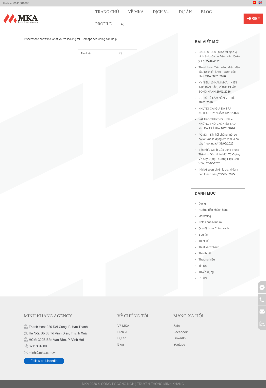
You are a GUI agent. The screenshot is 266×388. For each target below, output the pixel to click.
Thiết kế (203, 240)
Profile (103, 24)
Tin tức (202, 265)
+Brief (253, 19)
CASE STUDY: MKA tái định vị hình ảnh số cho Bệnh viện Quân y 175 (219, 56)
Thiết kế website (208, 247)
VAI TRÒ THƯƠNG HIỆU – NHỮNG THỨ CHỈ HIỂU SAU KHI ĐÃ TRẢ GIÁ (216, 124)
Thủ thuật (204, 253)
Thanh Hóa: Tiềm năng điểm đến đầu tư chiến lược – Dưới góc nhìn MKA (219, 72)
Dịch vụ (161, 11)
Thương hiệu (206, 259)
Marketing (204, 216)
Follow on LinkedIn (44, 361)
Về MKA (136, 11)
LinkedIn (179, 338)
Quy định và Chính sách (213, 228)
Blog (206, 11)
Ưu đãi (202, 278)
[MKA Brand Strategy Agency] (21, 18)
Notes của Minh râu (210, 222)
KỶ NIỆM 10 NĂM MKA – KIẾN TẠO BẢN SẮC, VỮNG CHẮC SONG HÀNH (217, 87)
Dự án (185, 11)
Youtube (179, 344)
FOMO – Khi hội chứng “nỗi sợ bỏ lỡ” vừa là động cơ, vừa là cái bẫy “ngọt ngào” (218, 139)
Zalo (176, 326)
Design (202, 203)
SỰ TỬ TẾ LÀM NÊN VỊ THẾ (216, 97)
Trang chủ (107, 11)
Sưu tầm (203, 234)
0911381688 (21, 3)
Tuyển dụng (206, 272)
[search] (122, 24)
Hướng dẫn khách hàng (213, 209)
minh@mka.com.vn (42, 352)
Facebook (180, 332)
